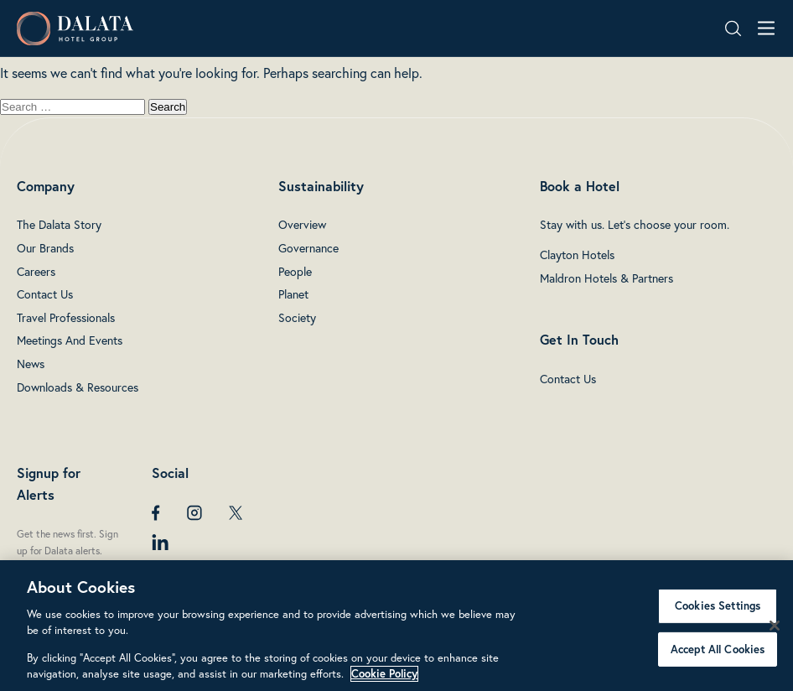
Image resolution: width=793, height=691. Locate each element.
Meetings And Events (69, 340)
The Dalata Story (59, 224)
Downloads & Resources (77, 387)
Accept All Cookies (717, 649)
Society (297, 317)
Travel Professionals (66, 317)
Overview (302, 224)
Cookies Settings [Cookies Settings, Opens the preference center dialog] (717, 606)
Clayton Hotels (577, 254)
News (30, 363)
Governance (308, 248)
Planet (293, 294)
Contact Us (45, 294)
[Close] (774, 625)
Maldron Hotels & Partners (606, 278)
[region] (396, 625)
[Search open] (733, 28)
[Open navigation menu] (766, 28)
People (295, 271)
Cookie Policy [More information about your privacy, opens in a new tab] (384, 674)
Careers (36, 271)
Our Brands (45, 248)
